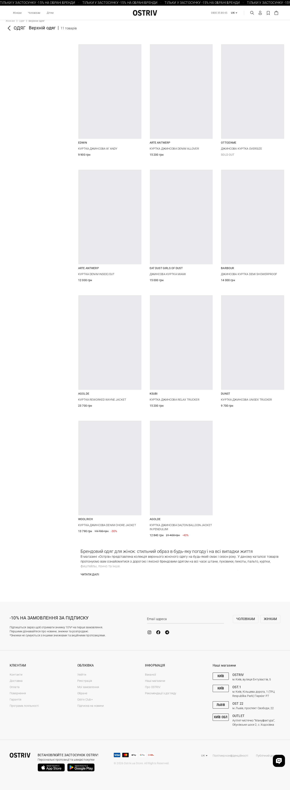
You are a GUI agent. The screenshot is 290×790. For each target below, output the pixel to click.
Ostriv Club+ (85, 699)
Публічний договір (268, 755)
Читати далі (90, 574)
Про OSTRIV (153, 687)
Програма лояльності (24, 705)
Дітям (50, 12)
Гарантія (15, 699)
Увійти (81, 674)
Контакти (16, 674)
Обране (82, 693)
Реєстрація (84, 680)
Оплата (15, 687)
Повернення (18, 693)
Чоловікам (34, 12)
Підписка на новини (90, 705)
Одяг (22, 20)
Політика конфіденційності (230, 755)
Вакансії (150, 674)
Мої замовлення (88, 687)
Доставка (16, 680)
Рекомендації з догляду (160, 693)
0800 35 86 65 (219, 12)
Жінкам (17, 12)
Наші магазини (155, 680)
